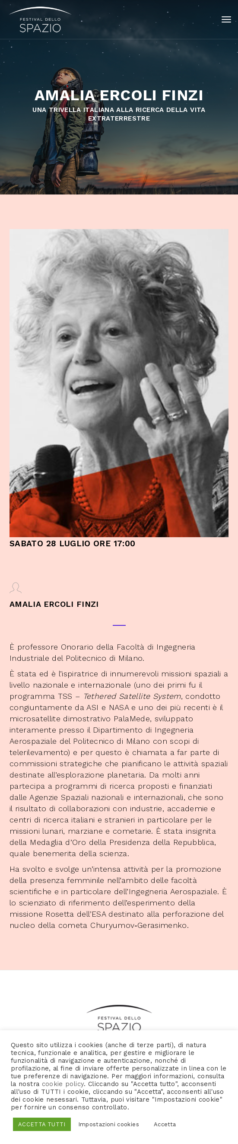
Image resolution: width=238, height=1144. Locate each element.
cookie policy (63, 1084)
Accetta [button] (165, 1124)
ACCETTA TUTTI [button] (42, 1124)
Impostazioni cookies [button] (108, 1124)
